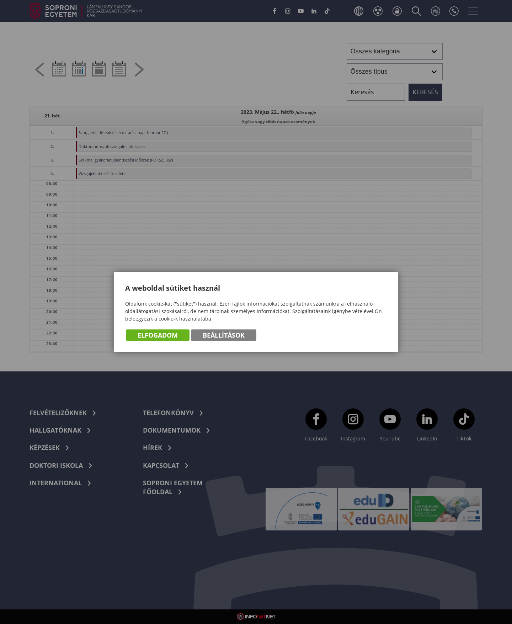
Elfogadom (158, 335)
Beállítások (224, 335)
